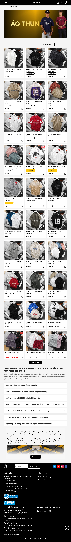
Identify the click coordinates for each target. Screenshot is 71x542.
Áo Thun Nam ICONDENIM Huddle (34, 70)
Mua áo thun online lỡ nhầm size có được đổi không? (27, 391)
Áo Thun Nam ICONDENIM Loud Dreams (13, 70)
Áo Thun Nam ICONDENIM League (34, 292)
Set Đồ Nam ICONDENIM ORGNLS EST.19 (12, 353)
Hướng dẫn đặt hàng (44, 477)
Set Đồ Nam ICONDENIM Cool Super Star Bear (35, 353)
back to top (67, 534)
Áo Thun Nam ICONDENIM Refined (34, 135)
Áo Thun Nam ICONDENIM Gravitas (13, 135)
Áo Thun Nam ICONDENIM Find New (13, 323)
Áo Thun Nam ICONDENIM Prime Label (56, 292)
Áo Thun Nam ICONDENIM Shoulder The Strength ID (13, 167)
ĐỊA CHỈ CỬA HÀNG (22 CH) (14, 507)
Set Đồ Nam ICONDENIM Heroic (55, 323)
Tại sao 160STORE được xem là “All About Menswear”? (28, 417)
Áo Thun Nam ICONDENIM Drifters (34, 262)
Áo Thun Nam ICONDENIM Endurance (56, 199)
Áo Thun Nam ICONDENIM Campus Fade (34, 199)
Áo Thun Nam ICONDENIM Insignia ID (56, 70)
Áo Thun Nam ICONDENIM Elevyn (56, 102)
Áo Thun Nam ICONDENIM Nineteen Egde (56, 232)
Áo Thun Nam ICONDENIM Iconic (34, 323)
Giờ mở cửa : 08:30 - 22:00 (14, 486)
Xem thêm (35, 362)
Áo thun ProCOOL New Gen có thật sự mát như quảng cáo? (29, 411)
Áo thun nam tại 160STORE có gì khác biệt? (23, 398)
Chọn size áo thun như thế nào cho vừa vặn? (23, 385)
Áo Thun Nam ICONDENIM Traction (13, 262)
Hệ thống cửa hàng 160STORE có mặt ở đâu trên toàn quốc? (30, 424)
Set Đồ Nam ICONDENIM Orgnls (55, 353)
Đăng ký (34, 466)
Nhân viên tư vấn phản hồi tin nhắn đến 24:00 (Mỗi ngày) (18, 490)
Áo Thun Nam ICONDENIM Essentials (56, 262)
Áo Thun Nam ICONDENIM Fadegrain (34, 232)
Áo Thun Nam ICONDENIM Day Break (13, 232)
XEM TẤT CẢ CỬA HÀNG (11, 534)
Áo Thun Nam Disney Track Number (13, 199)
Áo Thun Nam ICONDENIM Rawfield (56, 135)
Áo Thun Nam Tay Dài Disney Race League (56, 167)
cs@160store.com (11, 483)
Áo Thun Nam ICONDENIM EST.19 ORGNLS (13, 292)
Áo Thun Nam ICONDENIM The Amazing (34, 167)
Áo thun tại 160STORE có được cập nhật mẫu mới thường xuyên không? (35, 404)
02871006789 (10, 481)
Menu (6, 2)
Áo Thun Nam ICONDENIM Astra (34, 102)
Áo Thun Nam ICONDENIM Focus (13, 102)
